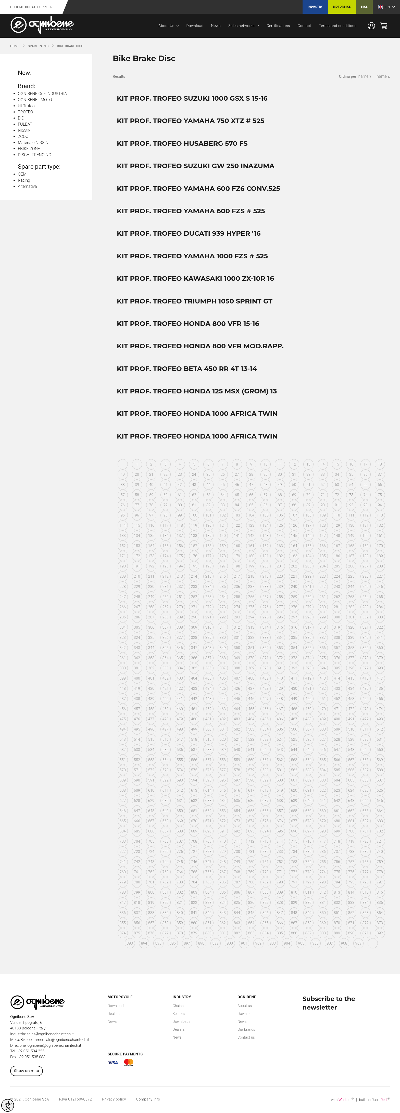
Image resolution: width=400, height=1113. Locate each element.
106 (280, 515)
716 (308, 841)
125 (280, 525)
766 (208, 872)
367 (208, 658)
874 (123, 933)
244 (351, 587)
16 (351, 464)
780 (137, 882)
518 (194, 739)
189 (380, 556)
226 (365, 576)
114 (123, 525)
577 (223, 770)
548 (351, 750)
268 (151, 607)
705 (151, 841)
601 (294, 780)
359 (365, 648)
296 (280, 617)
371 (265, 658)
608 (123, 790)
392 (294, 668)
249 (151, 597)
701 (365, 831)
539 (223, 750)
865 (265, 923)
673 (237, 821)
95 (123, 515)
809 (280, 892)
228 (123, 587)
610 (151, 790)
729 (223, 852)
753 (294, 862)
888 (323, 933)
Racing (24, 180)
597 (237, 780)
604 (337, 780)
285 (123, 617)
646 (123, 811)
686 (151, 831)
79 (166, 505)
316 (294, 627)
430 (294, 688)
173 (151, 556)
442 (194, 699)
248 (137, 597)
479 (180, 719)
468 (294, 709)
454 (365, 699)
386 (208, 668)
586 (351, 770)
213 (180, 576)
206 (351, 566)
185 (323, 556)
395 (337, 668)
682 (365, 821)
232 (180, 587)
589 (123, 780)
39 (137, 485)
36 (366, 474)
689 (194, 831)
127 (308, 525)
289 (180, 617)
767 (223, 872)
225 (351, 576)
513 (123, 739)
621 (308, 790)
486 (280, 719)
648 (151, 811)
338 (337, 637)
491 (351, 719)
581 (280, 770)
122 (237, 525)
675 (265, 821)
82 (208, 505)
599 (265, 780)
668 (165, 821)
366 (194, 658)
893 (130, 943)
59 (151, 495)
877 (165, 933)
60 (166, 495)
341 (380, 637)
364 (165, 658)
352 (265, 648)
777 (365, 872)
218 (251, 576)
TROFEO (25, 112)
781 (151, 882)
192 (151, 566)
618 (265, 790)
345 (165, 648)
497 (165, 729)
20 (137, 474)
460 (180, 709)
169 (365, 546)
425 (223, 688)
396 (351, 668)
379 (380, 658)
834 (365, 902)
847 (280, 913)
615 (223, 790)
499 (194, 729)
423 (194, 688)
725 (165, 852)
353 (280, 648)
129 (337, 525)
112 (365, 515)
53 (337, 485)
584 (323, 770)
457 (137, 709)
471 (337, 709)
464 (237, 709)
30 (280, 474)
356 (323, 648)
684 (123, 831)
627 (123, 801)
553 (151, 760)
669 (180, 821)
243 (337, 587)
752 (280, 862)
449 (294, 699)
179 (237, 556)
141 (237, 536)
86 (266, 505)
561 (265, 760)
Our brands (246, 1029)
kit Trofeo (26, 105)
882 (237, 933)
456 (123, 709)
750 (251, 862)
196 (208, 566)
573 (165, 770)
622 (323, 790)
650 (180, 811)
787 (237, 882)
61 (180, 495)
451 (323, 699)
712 (251, 841)
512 (380, 729)
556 (194, 760)
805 (223, 892)
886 (294, 933)
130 (351, 525)
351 (251, 648)
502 (237, 729)
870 (337, 923)
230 (151, 587)
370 (251, 658)
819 (151, 902)
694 (265, 831)
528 (337, 739)
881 (223, 933)
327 (180, 637)
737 (337, 852)
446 (251, 699)
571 (137, 770)
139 (208, 536)
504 (265, 729)
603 (323, 780)
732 (265, 852)
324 (137, 637)
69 (294, 495)
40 (151, 485)
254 (223, 597)
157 (194, 546)
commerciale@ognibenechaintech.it (59, 1039)
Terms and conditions (337, 26)
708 (194, 841)
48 (266, 485)
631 (180, 801)
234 (208, 587)
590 (137, 780)
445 (237, 699)
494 (123, 729)
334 (280, 637)
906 (315, 943)
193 (165, 566)
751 (265, 862)
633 (208, 801)
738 (351, 852)
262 (337, 597)
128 (323, 525)
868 (308, 923)
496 (151, 729)
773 (308, 872)
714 (280, 841)
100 (194, 515)
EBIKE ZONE (29, 148)
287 (151, 617)
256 (251, 597)
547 (337, 750)
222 (308, 576)
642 (337, 801)
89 (308, 505)
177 (208, 556)
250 (165, 597)
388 (237, 668)
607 (380, 780)
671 (208, 821)
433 (337, 688)
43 (194, 485)
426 (237, 688)
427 (251, 688)
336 (308, 637)
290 (194, 617)
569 (380, 760)
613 (194, 790)
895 (158, 943)
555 (180, 760)
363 (151, 658)
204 (323, 566)
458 (151, 709)
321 (365, 627)
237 (251, 587)
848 (294, 913)
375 (323, 658)
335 (294, 637)
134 (137, 536)
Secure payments (125, 1054)
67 (266, 495)
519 (208, 739)
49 (280, 485)
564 (308, 760)
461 (194, 709)
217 (237, 576)
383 (165, 668)
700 (351, 831)
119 (194, 525)
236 (237, 587)
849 (308, 913)
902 (258, 943)
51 (308, 485)
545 (308, 750)
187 (351, 556)
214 (194, 576)
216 (223, 576)
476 (137, 719)
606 (365, 780)
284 (380, 607)
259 (294, 597)
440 (165, 699)
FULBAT (25, 124)
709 (208, 841)
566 (337, 760)
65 (237, 495)
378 (365, 658)
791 (294, 882)
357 (337, 648)
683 (380, 821)
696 (294, 831)
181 (265, 556)
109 (323, 515)
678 (308, 821)
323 (123, 637)
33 (323, 474)
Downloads (117, 1006)
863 (237, 923)
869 (323, 923)
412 (308, 678)
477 (151, 719)
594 (194, 780)
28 (251, 474)
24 (194, 474)
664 (380, 811)
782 (165, 882)
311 (223, 627)
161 (251, 546)
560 (251, 760)
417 (380, 678)
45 (223, 485)
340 (365, 637)
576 (208, 770)
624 (351, 790)
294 (251, 617)
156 (180, 546)
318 (323, 627)
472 (351, 709)
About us (245, 1006)
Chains (178, 1006)
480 (194, 719)
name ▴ (383, 76)
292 (223, 617)
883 (251, 933)
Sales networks (241, 26)
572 (151, 770)
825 (237, 902)
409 (265, 678)
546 (323, 750)
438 (137, 699)
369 (237, 658)
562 (280, 760)
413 (323, 678)
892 (380, 933)
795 (351, 882)
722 (123, 852)
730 (237, 852)
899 (215, 943)
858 (165, 923)
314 (265, 627)
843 (223, 913)
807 (251, 892)
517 (180, 739)
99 (180, 515)
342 (123, 648)
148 (337, 536)
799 (137, 892)
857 (151, 923)
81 (194, 505)
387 (223, 668)
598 (251, 780)
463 (223, 709)
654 (237, 811)
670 (194, 821)
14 (323, 464)
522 (251, 739)
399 (123, 678)
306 (151, 627)
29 (266, 474)
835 (380, 902)
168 (351, 546)
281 (337, 607)
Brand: (26, 86)
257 (265, 597)
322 (380, 627)
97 (151, 515)
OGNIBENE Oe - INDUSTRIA (42, 93)
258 (280, 597)
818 (137, 902)
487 (294, 719)
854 (380, 913)
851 (337, 913)
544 (294, 750)
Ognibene (247, 997)
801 (165, 892)
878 (180, 933)
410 (280, 678)
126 (294, 525)
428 (265, 688)
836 (123, 913)
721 (380, 841)
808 (265, 892)
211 (151, 576)
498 (180, 729)
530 (365, 739)
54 (351, 485)
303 (380, 617)
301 (351, 617)
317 (308, 627)
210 (137, 576)
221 (294, 576)
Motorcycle (120, 997)
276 (265, 607)
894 (144, 943)
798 (123, 892)
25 (208, 474)
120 (208, 525)
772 (294, 872)
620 (294, 790)
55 (366, 485)
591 (151, 780)
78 (151, 505)
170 (380, 546)
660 (323, 811)
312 (237, 627)
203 (308, 566)
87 (280, 505)
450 (308, 699)
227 (380, 576)
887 (308, 933)
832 (337, 902)
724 (151, 852)
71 (323, 495)
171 (123, 556)
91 (337, 505)
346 (180, 648)
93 (366, 505)
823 (208, 902)
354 (294, 648)
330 (223, 637)
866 (280, 923)
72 (337, 495)
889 (337, 933)
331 (237, 637)
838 (151, 913)
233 (194, 587)
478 (165, 719)
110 (337, 515)
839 (165, 913)
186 (337, 556)
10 (266, 464)
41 (166, 485)
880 (208, 933)
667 (151, 821)
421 (165, 688)
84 (237, 505)
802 (180, 892)
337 (323, 637)
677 (294, 821)
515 (151, 739)
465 (251, 709)
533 (137, 750)
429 (280, 688)
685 (137, 831)
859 (180, 923)
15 (337, 464)
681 (351, 821)
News (216, 26)
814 (351, 892)
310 (208, 627)
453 (351, 699)
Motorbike (342, 6)
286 (137, 617)
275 (251, 607)
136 (165, 536)
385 (194, 668)
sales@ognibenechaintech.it (50, 1034)
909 (358, 943)
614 (208, 790)
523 (265, 739)
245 (365, 587)
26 (223, 474)
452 (337, 699)
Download (194, 26)
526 (308, 739)
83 (223, 505)
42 (180, 485)
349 (223, 648)
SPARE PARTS (38, 46)
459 (165, 709)
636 (251, 801)
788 (251, 882)
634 (223, 801)
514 (137, 739)
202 (294, 566)
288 (165, 617)
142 (251, 536)
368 (223, 658)
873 (380, 923)
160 (237, 546)
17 (366, 464)
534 (151, 750)
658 (294, 811)
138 (194, 536)
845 (251, 913)
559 (237, 760)
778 (380, 872)
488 (308, 719)
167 (337, 546)
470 (323, 709)
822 (194, 902)
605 (351, 780)
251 (180, 597)
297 (294, 617)
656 (265, 811)
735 (308, 852)
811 (308, 892)
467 (280, 709)
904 (287, 943)
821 (180, 902)
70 (308, 495)
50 (294, 485)
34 (337, 474)
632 (194, 801)
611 (165, 790)
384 (180, 668)
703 (123, 841)
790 (280, 882)
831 (323, 902)
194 (180, 566)
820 (165, 902)
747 (208, 862)
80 (180, 505)
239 (280, 587)
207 (365, 566)
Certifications (278, 26)
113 (380, 515)
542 (265, 750)
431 (308, 688)
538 (208, 750)
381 (137, 668)
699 (337, 831)
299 (323, 617)
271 (194, 607)
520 (223, 739)
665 (123, 821)
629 (151, 801)
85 (251, 505)
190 (123, 566)
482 (223, 719)
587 (365, 770)
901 (244, 943)
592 (165, 780)
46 (237, 485)
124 (265, 525)
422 (180, 688)
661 (337, 811)
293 (237, 617)
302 (365, 617)
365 (180, 658)
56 (380, 485)
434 (351, 688)
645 (380, 801)
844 (237, 913)
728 (208, 852)
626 (380, 790)
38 (123, 485)
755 (323, 862)
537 (194, 750)
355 (308, 648)
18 (380, 464)
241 (308, 587)
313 (251, 627)
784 (194, 882)
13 (308, 464)
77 (137, 505)
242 (323, 587)
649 (165, 811)
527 (323, 739)
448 (280, 699)
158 (208, 546)
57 (123, 495)
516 (165, 739)
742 (137, 862)
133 (123, 536)
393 (308, 668)
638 (280, 801)
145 (294, 536)
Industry (315, 6)
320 (351, 627)
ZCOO (23, 136)
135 (151, 536)
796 (365, 882)
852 (351, 913)
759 (380, 862)
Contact (304, 26)
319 (337, 627)
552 (137, 760)
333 (265, 637)
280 (323, 607)
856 (137, 923)
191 (137, 566)
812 (323, 892)
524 (280, 739)
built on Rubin (374, 1100)
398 (380, 668)
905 (301, 943)
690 (208, 831)
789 (265, 882)
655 (251, 811)
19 (123, 474)
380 (123, 668)
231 (165, 587)
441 (180, 699)
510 (351, 729)
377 (351, 658)
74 (366, 495)
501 (223, 729)
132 (380, 525)
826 (251, 902)
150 (365, 536)
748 (223, 862)
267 (137, 607)
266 (123, 607)
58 (137, 495)
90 (323, 505)
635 (237, 801)
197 (223, 566)
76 (123, 505)
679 (323, 821)
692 (237, 831)
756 (337, 862)
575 (194, 770)
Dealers (114, 1014)
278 (294, 607)
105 (265, 515)
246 (380, 587)
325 (151, 637)
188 (365, 556)
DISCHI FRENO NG (34, 154)
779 (123, 882)
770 (265, 872)
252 (194, 597)
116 (151, 525)
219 (265, 576)
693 (251, 831)
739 (365, 852)
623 (337, 790)
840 (180, 913)
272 (208, 607)
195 (194, 566)
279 (308, 607)
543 (280, 750)
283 (365, 607)
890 (351, 933)
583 (308, 770)
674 (251, 821)
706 (165, 841)
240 (294, 587)
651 (194, 811)
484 (251, 719)
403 (180, 678)
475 (123, 719)
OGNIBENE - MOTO (35, 99)
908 (344, 943)
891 (365, 933)
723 (137, 852)
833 (351, 902)
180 (251, 556)
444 (223, 699)
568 (365, 760)
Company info (148, 1099)
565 (323, 760)
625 (365, 790)
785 (208, 882)
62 (194, 495)
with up (342, 1100)
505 (280, 729)
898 (201, 943)
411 (294, 678)
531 (380, 739)
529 (351, 739)
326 (165, 637)
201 (280, 566)
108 (308, 515)
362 (137, 658)
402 (165, 678)
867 (294, 923)
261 (323, 597)
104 (251, 515)
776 (351, 872)
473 (365, 709)
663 (365, 811)
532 (123, 750)
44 (208, 485)
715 (294, 841)
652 (208, 811)
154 (151, 546)
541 (251, 750)
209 (123, 576)
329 (208, 637)
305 (137, 627)
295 (265, 617)
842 (208, 913)
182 (280, 556)
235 (223, 587)
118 (180, 525)
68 (280, 495)
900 (230, 943)
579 (251, 770)
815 (365, 892)
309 (194, 627)
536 (180, 750)
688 (180, 831)
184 (308, 556)
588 (380, 770)
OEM (22, 174)
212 (165, 576)
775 (337, 872)
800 (151, 892)
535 (165, 750)
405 (208, 678)
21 (151, 474)
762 (151, 872)
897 (187, 943)
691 (223, 831)
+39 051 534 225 (30, 1051)
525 (294, 739)
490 (337, 719)
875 (137, 933)
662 (351, 811)
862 (223, 923)
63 (208, 495)
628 (137, 801)
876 (151, 933)
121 (223, 525)
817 (123, 902)
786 (223, 882)
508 (323, 729)
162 (265, 546)
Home (15, 46)
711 (237, 841)
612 (180, 790)
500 (208, 729)
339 (351, 637)
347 (194, 648)
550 (380, 750)
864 (251, 923)
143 (265, 536)
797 (380, 882)
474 (380, 709)
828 (280, 902)
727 (194, 852)
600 (280, 780)
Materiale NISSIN (33, 142)
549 (365, 750)
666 (137, 821)
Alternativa (27, 186)
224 (337, 576)
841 (194, 913)
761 (137, 872)
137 (180, 536)
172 (137, 556)
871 (351, 923)
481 (208, 719)
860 (194, 923)
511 (365, 729)
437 (123, 699)
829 (294, 902)
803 (194, 892)
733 (280, 852)
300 (337, 617)
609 (137, 790)
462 (208, 709)
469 (308, 709)
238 (265, 587)
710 (223, 841)
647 (137, 811)
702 (380, 831)
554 (165, 760)
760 (123, 872)
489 (323, 719)
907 (330, 943)
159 (223, 546)
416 (365, 678)
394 (323, 668)
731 (251, 852)
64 (223, 495)
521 (237, 739)
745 (180, 862)
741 (123, 862)
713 (265, 841)
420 (151, 688)
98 (166, 515)
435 (365, 688)
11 (280, 464)
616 (237, 790)
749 (237, 862)
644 (365, 801)
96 (137, 515)
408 (251, 678)
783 (180, 882)
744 (165, 862)
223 (323, 576)
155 (165, 546)
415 (351, 678)
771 (280, 872)
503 (251, 729)
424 (208, 688)
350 (237, 648)
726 (180, 852)
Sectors (179, 1014)
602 (308, 780)
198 (237, 566)
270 (180, 607)
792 (308, 882)
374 (308, 658)
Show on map (26, 1070)
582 (294, 770)
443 (208, 699)
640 (308, 801)
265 (380, 597)
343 (137, 648)
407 (237, 678)
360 (380, 648)
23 (180, 474)
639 (294, 801)
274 (237, 607)
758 (365, 862)
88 (294, 505)
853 (365, 913)
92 (351, 505)
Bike (364, 6)
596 (223, 780)
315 (280, 627)
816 (380, 892)
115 (137, 525)
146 (308, 536)
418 (123, 688)
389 (251, 668)
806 (237, 892)
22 (166, 474)
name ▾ (365, 76)
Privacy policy (114, 1099)
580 (265, 770)
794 (337, 882)
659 (308, 811)
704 (137, 841)
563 (294, 760)
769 (251, 872)
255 (237, 597)
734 (294, 852)
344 (151, 648)
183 (294, 556)
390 (265, 668)
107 (294, 515)
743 (151, 862)
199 (251, 566)
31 (294, 474)
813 (337, 892)
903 (273, 943)
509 (337, 729)
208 (380, 566)
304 (123, 627)
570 (123, 770)
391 (280, 668)
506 (294, 729)
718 (337, 841)
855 (123, 923)
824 (223, 902)
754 (308, 862)
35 (351, 474)
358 (351, 648)
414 (337, 678)
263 (351, 597)
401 (151, 678)
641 (323, 801)
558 (223, 760)
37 (380, 474)
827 (265, 902)
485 (265, 719)
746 (194, 862)
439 (151, 699)
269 (165, 607)
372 (280, 658)
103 (237, 515)
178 (223, 556)
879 (194, 933)
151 (380, 536)
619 (280, 790)
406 (223, 678)
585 (337, 770)
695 (280, 831)
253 (208, 597)
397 (365, 668)
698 (323, 831)
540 (237, 750)
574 (180, 770)
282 (351, 607)
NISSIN (24, 130)
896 (173, 943)
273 (223, 607)
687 (165, 831)
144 (280, 536)
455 (380, 699)
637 (265, 801)
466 (265, 709)
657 (280, 811)
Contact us (246, 1037)
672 (223, 821)
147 (323, 536)
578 (237, 770)
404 (194, 678)
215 (208, 576)
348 (208, 648)
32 (308, 474)
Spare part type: (39, 166)
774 (323, 872)
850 (323, 913)
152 (123, 546)
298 (308, 617)
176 (194, 556)
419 (137, 688)
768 (237, 872)
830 (308, 902)
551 (123, 760)
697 (308, 831)
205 (337, 566)
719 (351, 841)
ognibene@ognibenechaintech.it (54, 1045)
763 (165, 872)
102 (223, 515)
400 (137, 678)
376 (337, 658)
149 (351, 536)
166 (323, 546)
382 (151, 668)
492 (365, 719)
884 (265, 933)
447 (265, 699)
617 (251, 790)
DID (21, 118)
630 (165, 801)
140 (223, 536)
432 (323, 688)
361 (123, 658)
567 (351, 760)
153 (137, 546)
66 (251, 495)
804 (208, 892)
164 (294, 546)
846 (265, 913)
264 (365, 597)
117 (165, 525)
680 (337, 821)
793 (323, 882)
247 (123, 597)
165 (308, 546)
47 (251, 485)
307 (165, 627)
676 (280, 821)
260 (308, 597)
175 (180, 556)
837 (137, 913)
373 (294, 658)
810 (294, 892)
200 (265, 566)
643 (351, 801)
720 (365, 841)
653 (223, 811)
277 (280, 607)
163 (280, 546)
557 (208, 760)
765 (194, 872)
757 (351, 862)
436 (380, 688)
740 (380, 852)
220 (280, 576)
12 (294, 464)
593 (180, 780)
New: (25, 72)
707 (180, 841)
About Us (166, 26)
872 (365, 923)
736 (323, 852)
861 (208, 923)
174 (165, 556)
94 (380, 505)
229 (137, 587)
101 (208, 515)
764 (180, 872)
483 (237, 719)
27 (237, 474)
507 (308, 729)
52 (323, 485)
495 (137, 729)
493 (380, 719)
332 (251, 637)
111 (351, 515)
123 (251, 525)
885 (280, 933)
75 (380, 495)
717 (323, 841)
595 (208, 780)
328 (194, 637)
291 (208, 617)
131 (365, 525)
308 (180, 627)
